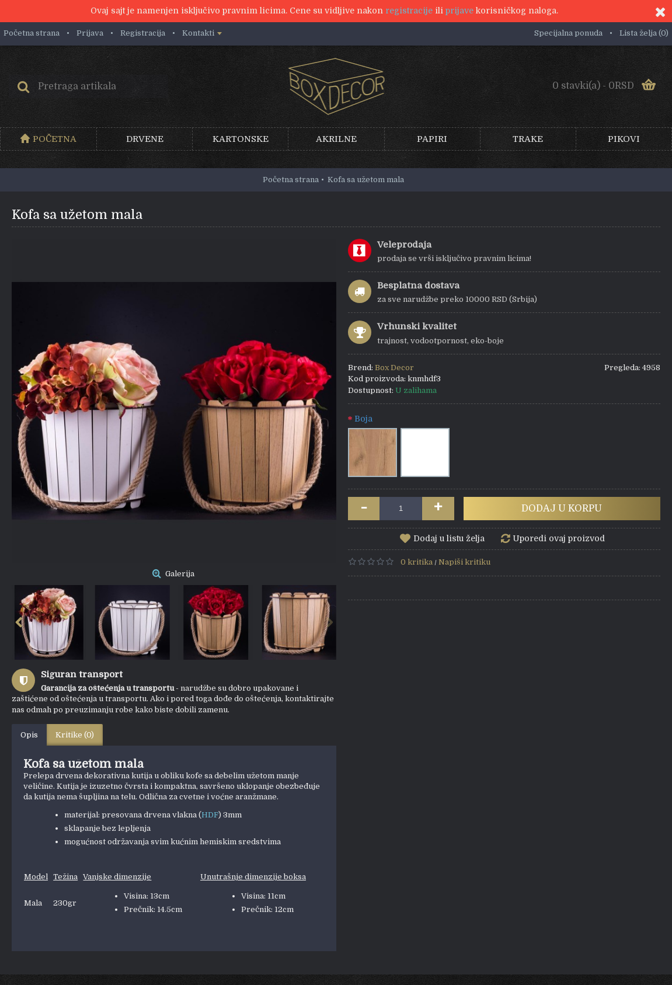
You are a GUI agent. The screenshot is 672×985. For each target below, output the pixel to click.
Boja (363, 418)
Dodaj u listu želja (449, 538)
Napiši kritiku (464, 562)
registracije (409, 10)
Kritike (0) (74, 734)
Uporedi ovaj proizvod (559, 538)
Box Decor (394, 367)
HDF (209, 814)
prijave (459, 10)
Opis (29, 734)
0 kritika (417, 562)
